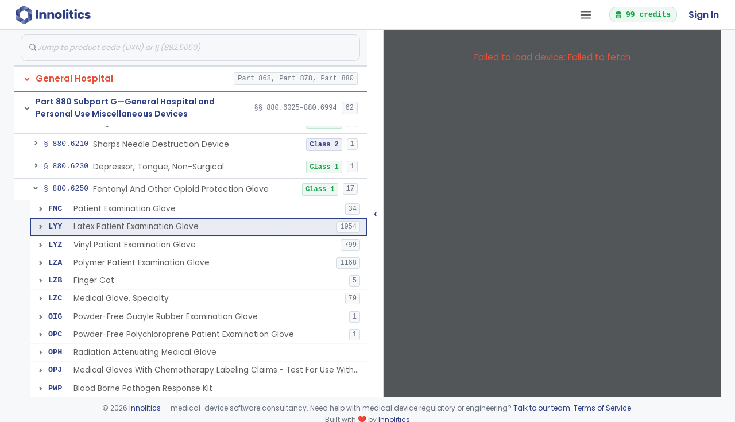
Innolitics (145, 408)
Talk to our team (541, 408)
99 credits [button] (642, 14)
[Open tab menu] (585, 15)
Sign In (703, 14)
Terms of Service (602, 408)
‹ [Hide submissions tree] (375, 213)
